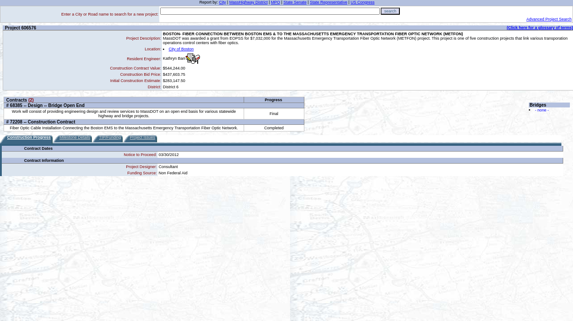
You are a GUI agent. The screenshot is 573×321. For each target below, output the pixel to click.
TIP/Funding (110, 137)
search (390, 11)
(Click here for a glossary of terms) (540, 27)
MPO (275, 2)
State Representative (328, 2)
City (222, 2)
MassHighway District (248, 2)
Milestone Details (75, 137)
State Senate (295, 2)
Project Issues (142, 137)
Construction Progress (29, 137)
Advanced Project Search (549, 19)
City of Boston (181, 49)
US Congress (363, 2)
